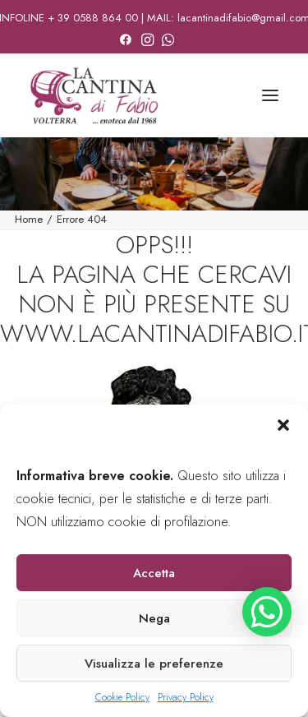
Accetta (154, 573)
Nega (154, 618)
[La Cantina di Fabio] (94, 95)
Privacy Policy (186, 697)
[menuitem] (125, 37)
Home (29, 219)
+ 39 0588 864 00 (93, 17)
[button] (283, 425)
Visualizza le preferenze (154, 664)
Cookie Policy (122, 697)
